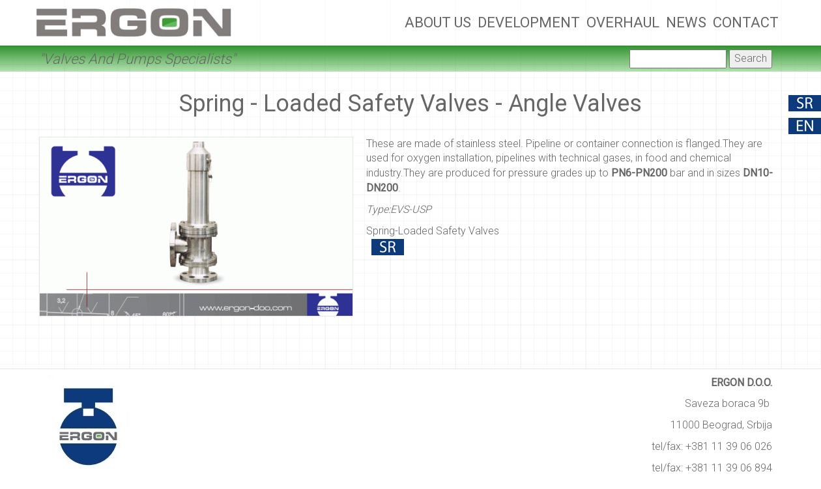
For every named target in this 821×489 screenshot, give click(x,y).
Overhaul (622, 22)
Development (529, 22)
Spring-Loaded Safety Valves (432, 231)
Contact (746, 22)
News (686, 22)
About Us (438, 22)
